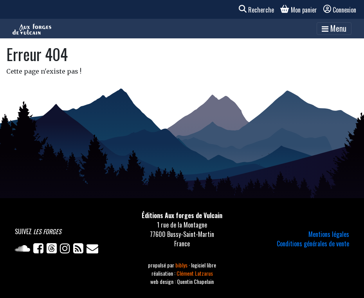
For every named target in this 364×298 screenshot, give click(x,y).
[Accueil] (32, 28)
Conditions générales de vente (313, 243)
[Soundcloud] (24, 250)
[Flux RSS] (79, 250)
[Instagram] (66, 250)
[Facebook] (40, 250)
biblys (182, 265)
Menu (334, 28)
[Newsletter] (93, 250)
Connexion (339, 9)
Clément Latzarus (195, 273)
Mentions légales (328, 234)
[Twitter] (53, 250)
